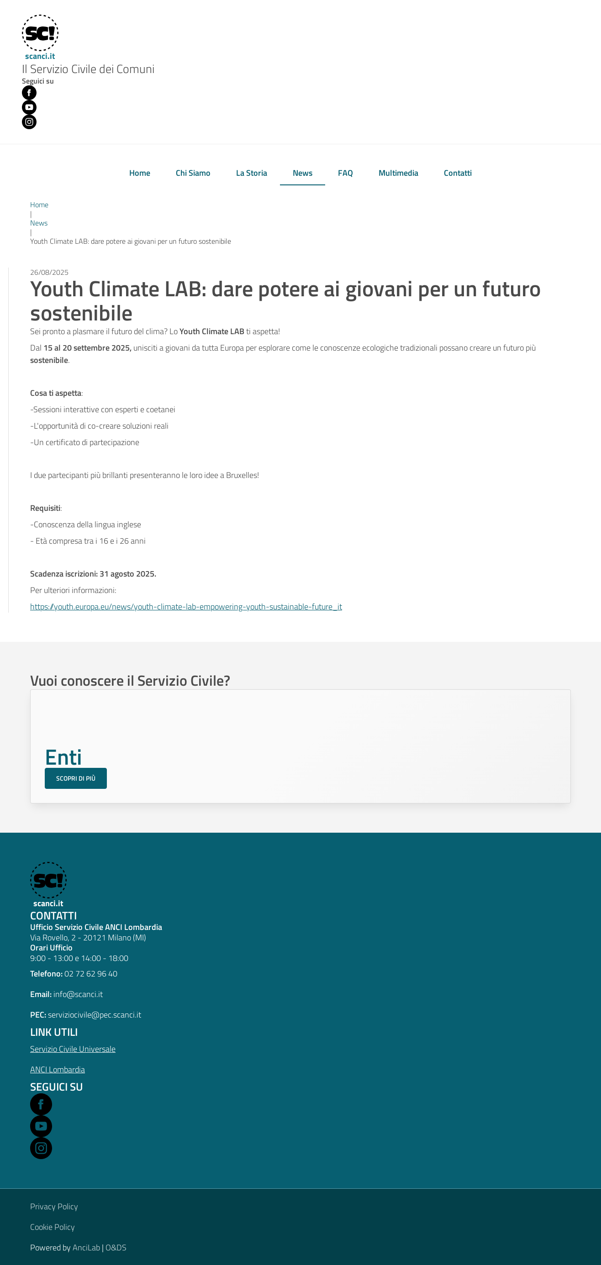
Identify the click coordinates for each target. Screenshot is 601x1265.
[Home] (38, 38)
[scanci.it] (47, 885)
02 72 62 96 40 (90, 973)
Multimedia (398, 173)
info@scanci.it (78, 994)
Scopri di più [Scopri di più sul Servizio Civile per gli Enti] (75, 778)
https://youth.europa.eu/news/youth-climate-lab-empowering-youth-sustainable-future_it (186, 606)
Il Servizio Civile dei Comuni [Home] (88, 69)
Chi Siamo (193, 173)
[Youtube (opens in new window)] (29, 107)
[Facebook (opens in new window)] (29, 92)
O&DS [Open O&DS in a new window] (116, 1247)
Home (139, 173)
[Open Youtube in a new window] (41, 1126)
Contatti (458, 173)
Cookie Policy (52, 1227)
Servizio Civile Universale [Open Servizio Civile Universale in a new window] (73, 1049)
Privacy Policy (54, 1206)
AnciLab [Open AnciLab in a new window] (86, 1247)
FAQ (345, 173)
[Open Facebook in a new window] (41, 1104)
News (302, 173)
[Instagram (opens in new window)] (29, 122)
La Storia (251, 173)
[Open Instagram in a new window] (41, 1148)
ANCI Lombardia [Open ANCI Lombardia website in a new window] (57, 1069)
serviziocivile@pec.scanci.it (94, 1014)
